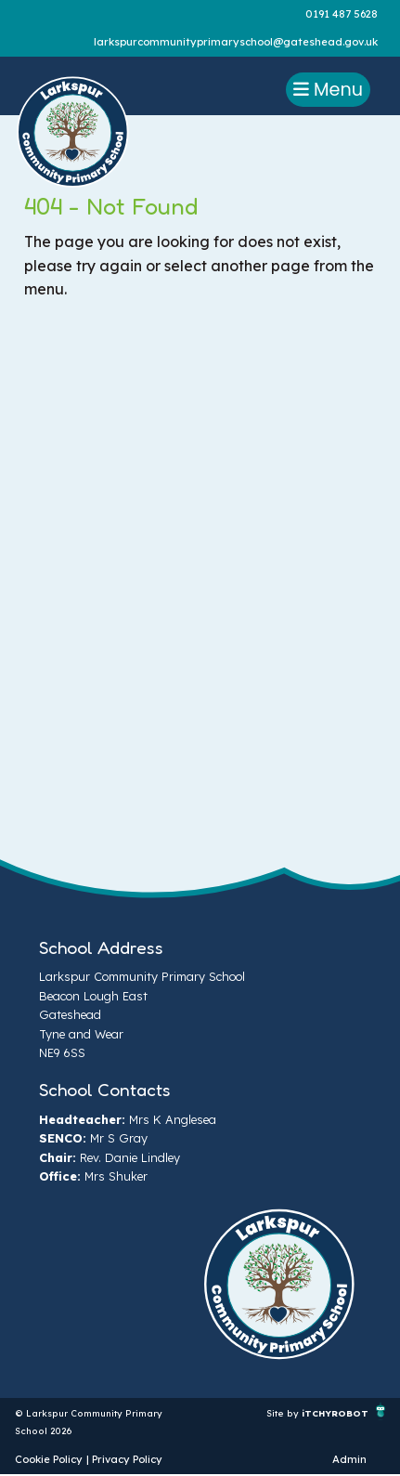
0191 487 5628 (341, 13)
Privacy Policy (127, 1459)
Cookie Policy (49, 1459)
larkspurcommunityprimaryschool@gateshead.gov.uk (236, 41)
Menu (328, 89)
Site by (284, 1412)
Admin (349, 1459)
